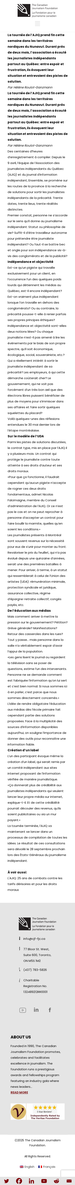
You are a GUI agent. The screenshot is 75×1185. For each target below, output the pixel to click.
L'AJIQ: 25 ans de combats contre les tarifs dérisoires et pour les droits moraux (35, 884)
